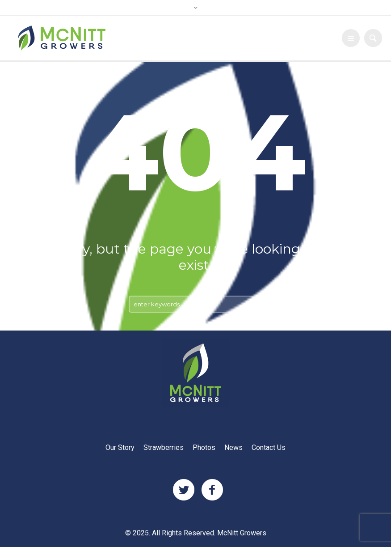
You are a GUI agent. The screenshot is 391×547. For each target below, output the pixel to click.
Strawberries (163, 447)
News (233, 447)
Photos (204, 447)
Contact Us (269, 447)
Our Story (120, 447)
